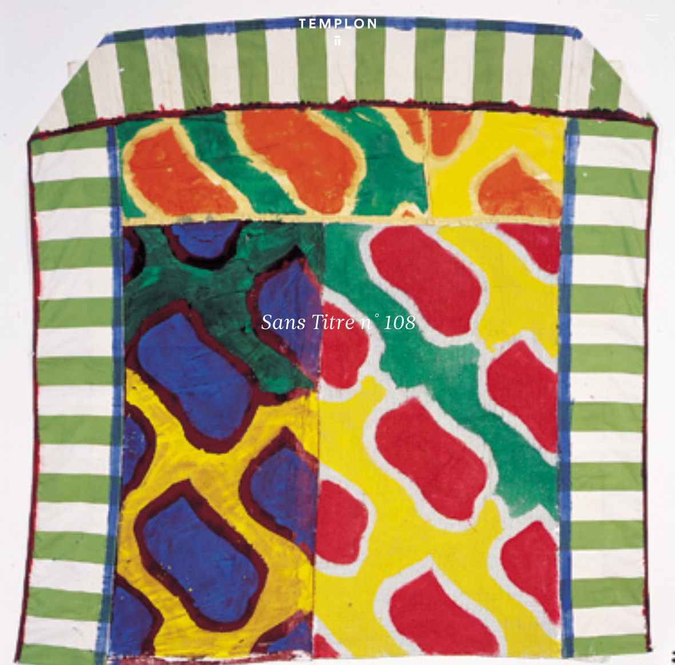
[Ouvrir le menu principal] (652, 17)
